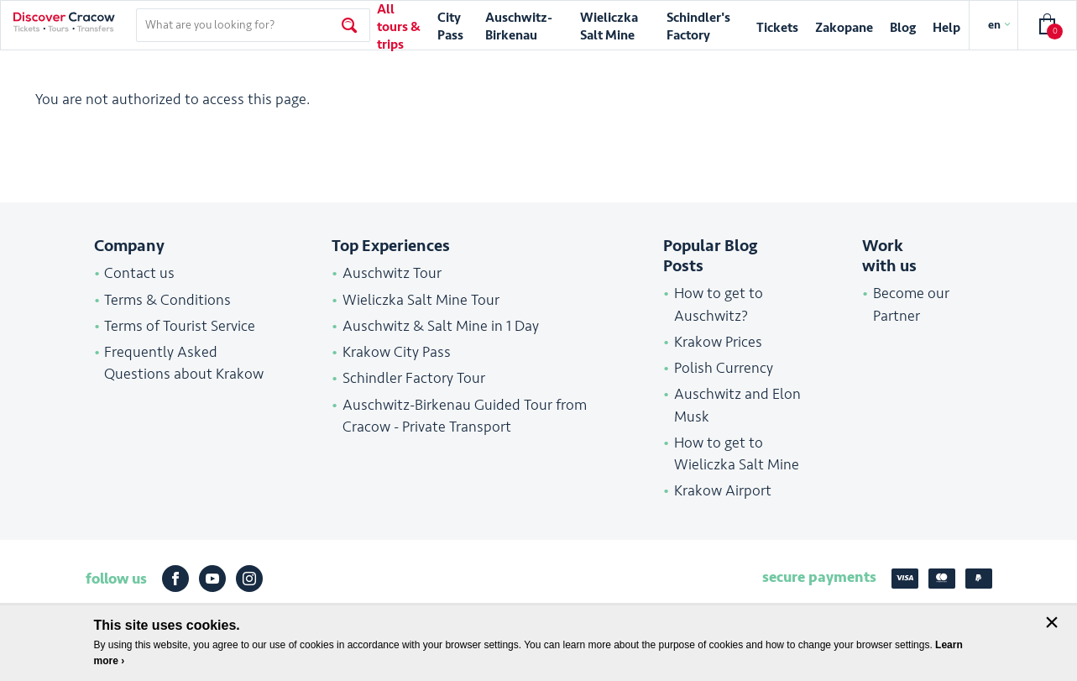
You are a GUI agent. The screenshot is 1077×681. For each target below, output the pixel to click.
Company (129, 246)
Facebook (175, 578)
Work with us (889, 256)
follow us (116, 579)
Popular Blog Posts (710, 256)
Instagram (249, 578)
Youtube (212, 578)
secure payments (819, 577)
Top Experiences (391, 246)
